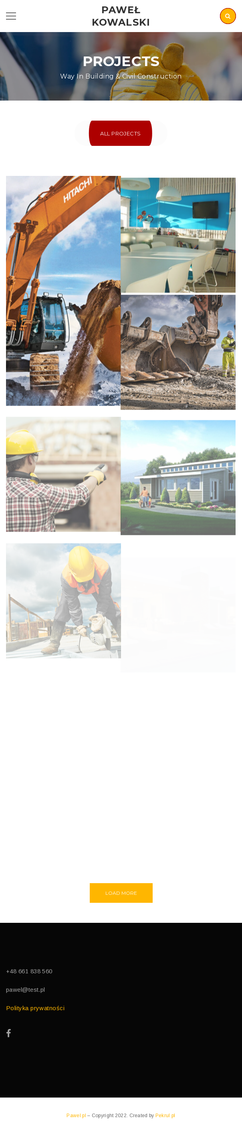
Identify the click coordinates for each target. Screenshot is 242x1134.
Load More (121, 893)
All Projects (120, 133)
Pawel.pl (77, 1115)
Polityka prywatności (35, 1008)
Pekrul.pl (165, 1115)
